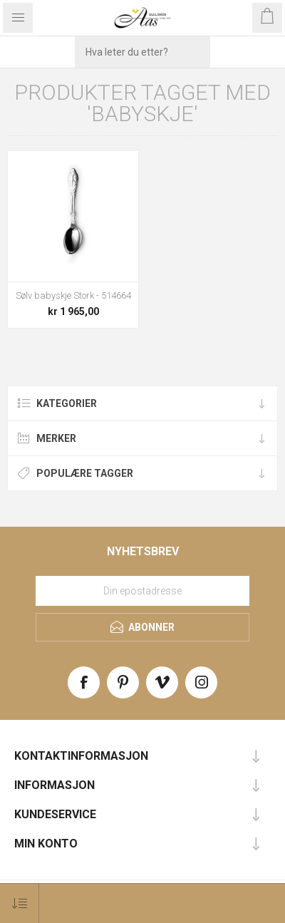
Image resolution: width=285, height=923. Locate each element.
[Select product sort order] (19, 903)
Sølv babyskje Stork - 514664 (73, 295)
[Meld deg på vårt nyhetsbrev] (142, 591)
